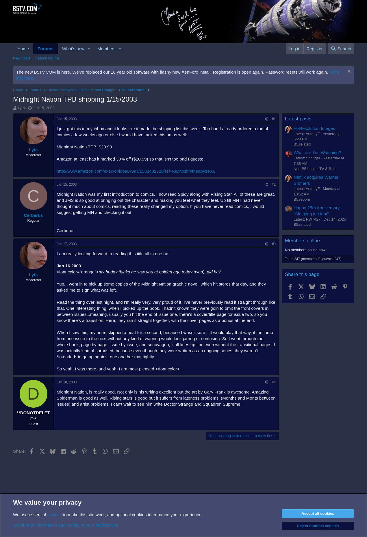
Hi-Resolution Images (314, 128)
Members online (302, 240)
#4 (274, 382)
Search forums (47, 58)
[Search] (341, 48)
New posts (22, 58)
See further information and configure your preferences (65, 525)
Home (23, 48)
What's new (73, 48)
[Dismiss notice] (348, 72)
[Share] (266, 119)
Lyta (21, 108)
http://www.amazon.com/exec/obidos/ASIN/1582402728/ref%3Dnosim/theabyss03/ (136, 171)
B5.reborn (302, 199)
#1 (274, 119)
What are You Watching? (317, 152)
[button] (89, 48)
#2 (274, 184)
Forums (45, 48)
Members (106, 48)
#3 (274, 244)
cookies (54, 514)
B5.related (302, 144)
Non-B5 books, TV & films (315, 169)
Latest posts (298, 119)
